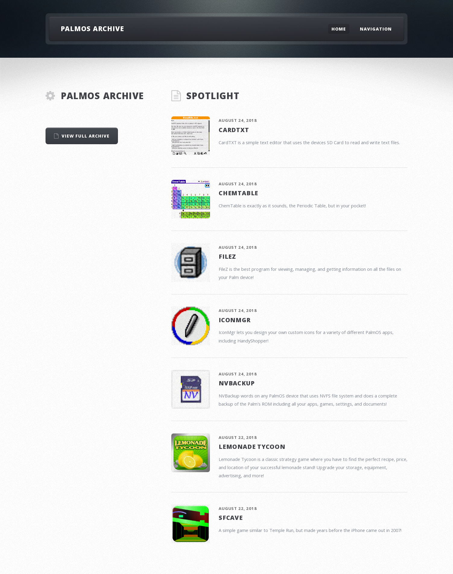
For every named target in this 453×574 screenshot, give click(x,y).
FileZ (227, 256)
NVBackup (237, 383)
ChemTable (238, 193)
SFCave (231, 518)
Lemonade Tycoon (252, 447)
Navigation (376, 29)
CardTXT (234, 130)
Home (338, 29)
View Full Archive (86, 136)
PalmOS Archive (92, 28)
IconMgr (235, 320)
